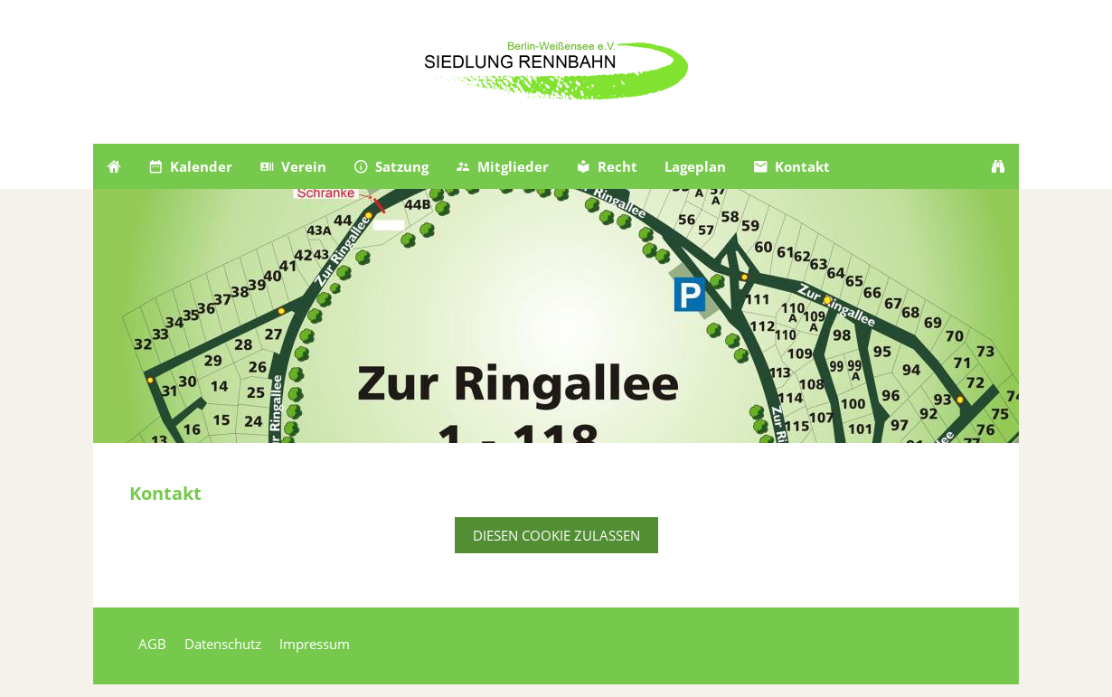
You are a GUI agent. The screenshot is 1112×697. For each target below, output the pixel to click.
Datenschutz (222, 644)
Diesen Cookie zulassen (556, 535)
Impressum (314, 644)
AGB (152, 644)
